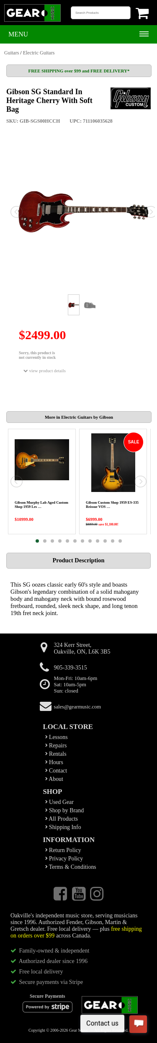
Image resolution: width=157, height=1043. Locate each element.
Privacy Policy (64, 858)
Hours (54, 762)
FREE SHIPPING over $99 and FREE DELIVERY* (79, 70)
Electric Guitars (39, 53)
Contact (56, 770)
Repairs (56, 745)
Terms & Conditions (70, 867)
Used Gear (59, 802)
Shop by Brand (64, 810)
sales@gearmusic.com (77, 707)
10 (105, 541)
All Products (61, 819)
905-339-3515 (70, 667)
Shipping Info (63, 827)
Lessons (56, 737)
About (54, 779)
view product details (44, 370)
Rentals (56, 754)
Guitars (11, 53)
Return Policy (63, 850)
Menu (18, 34)
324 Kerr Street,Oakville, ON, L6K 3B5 (82, 648)
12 (120, 541)
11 (112, 541)
